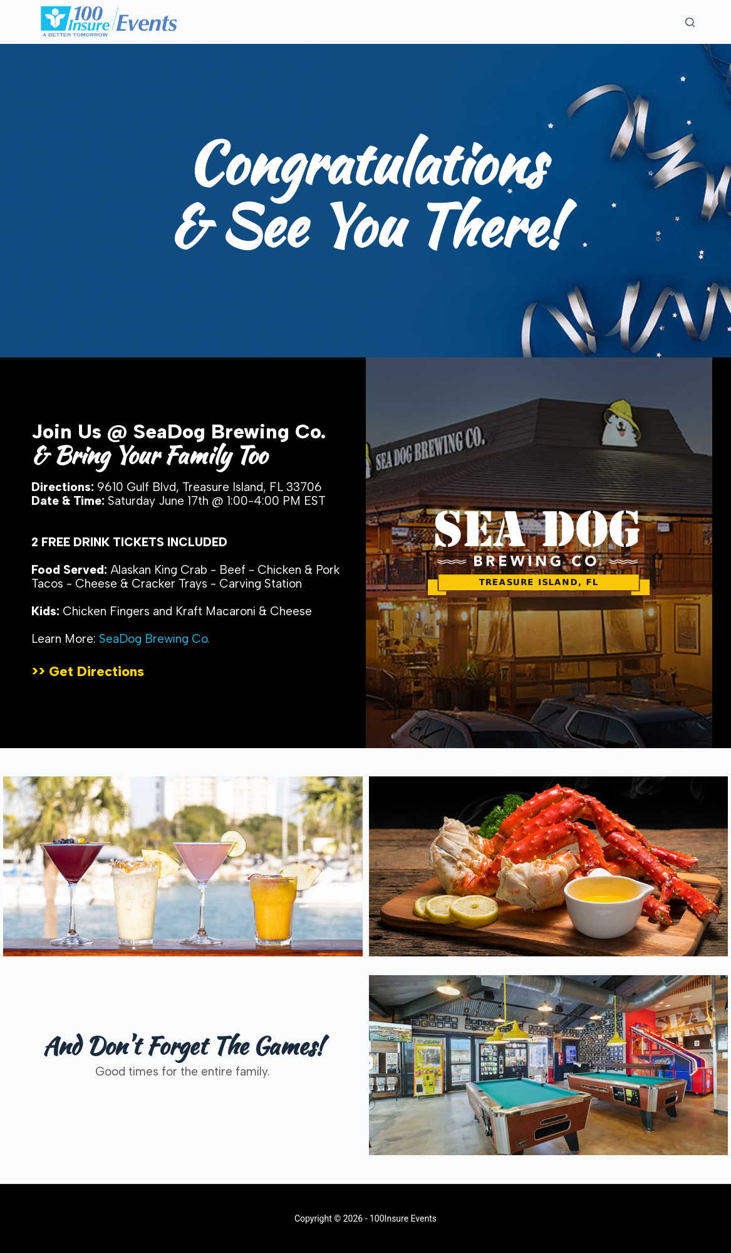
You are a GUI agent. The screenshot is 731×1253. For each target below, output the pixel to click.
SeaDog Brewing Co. (154, 639)
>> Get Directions (87, 671)
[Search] (690, 22)
